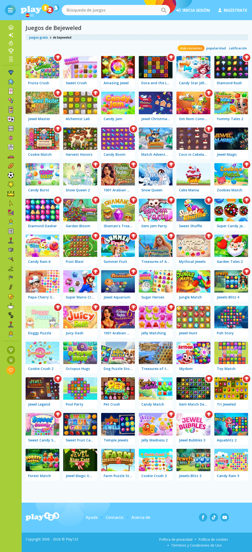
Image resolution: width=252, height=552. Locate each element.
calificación (238, 48)
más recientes (191, 48)
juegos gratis (38, 37)
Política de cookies (213, 539)
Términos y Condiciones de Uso (196, 545)
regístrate (232, 10)
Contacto (115, 517)
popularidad (216, 48)
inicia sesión (193, 10)
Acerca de (140, 517)
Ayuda (92, 517)
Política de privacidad (175, 539)
